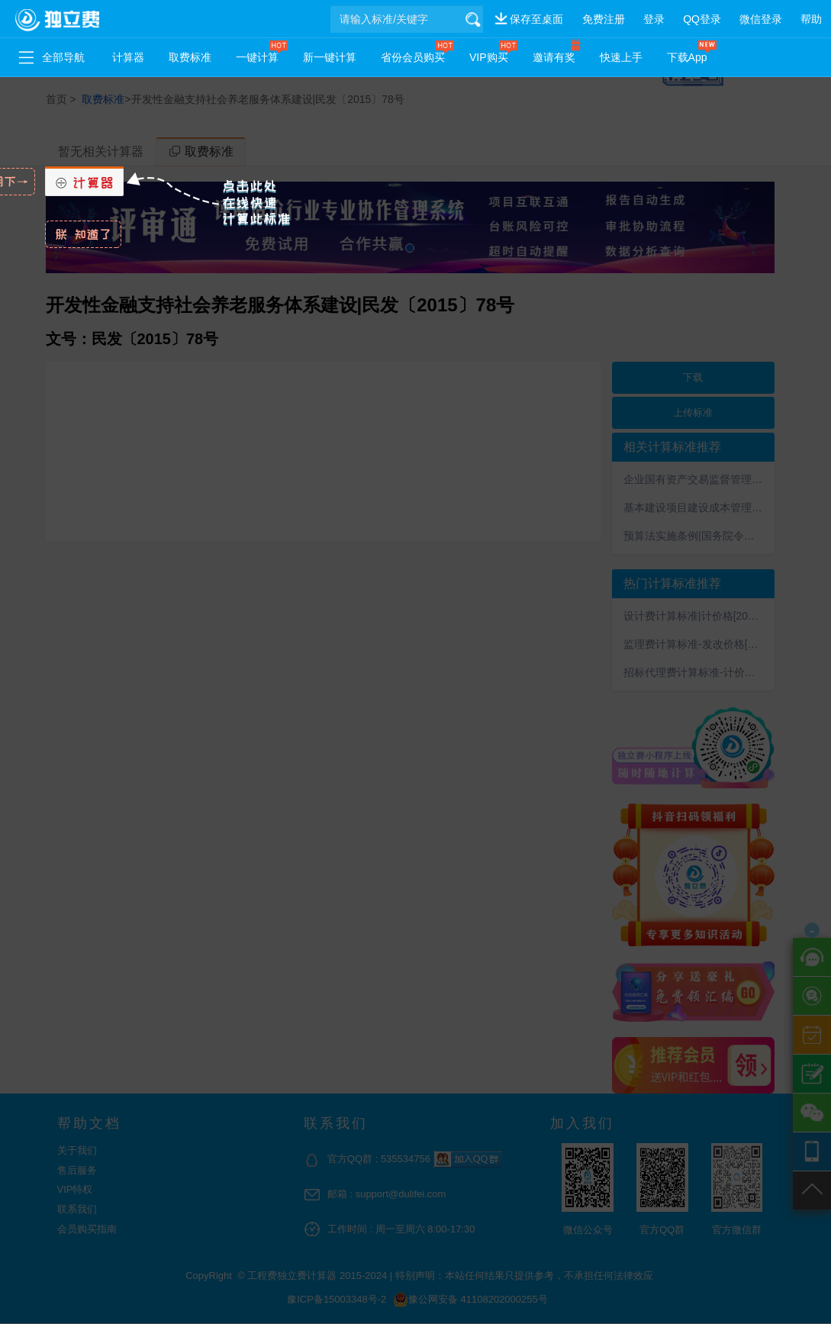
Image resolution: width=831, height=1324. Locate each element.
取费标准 (190, 57)
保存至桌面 (536, 19)
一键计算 (257, 57)
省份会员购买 (413, 57)
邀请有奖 (554, 57)
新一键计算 (329, 57)
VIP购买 (488, 57)
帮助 (811, 19)
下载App (687, 57)
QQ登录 (702, 19)
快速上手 (621, 57)
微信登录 (760, 19)
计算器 (128, 57)
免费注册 (603, 19)
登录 (654, 19)
